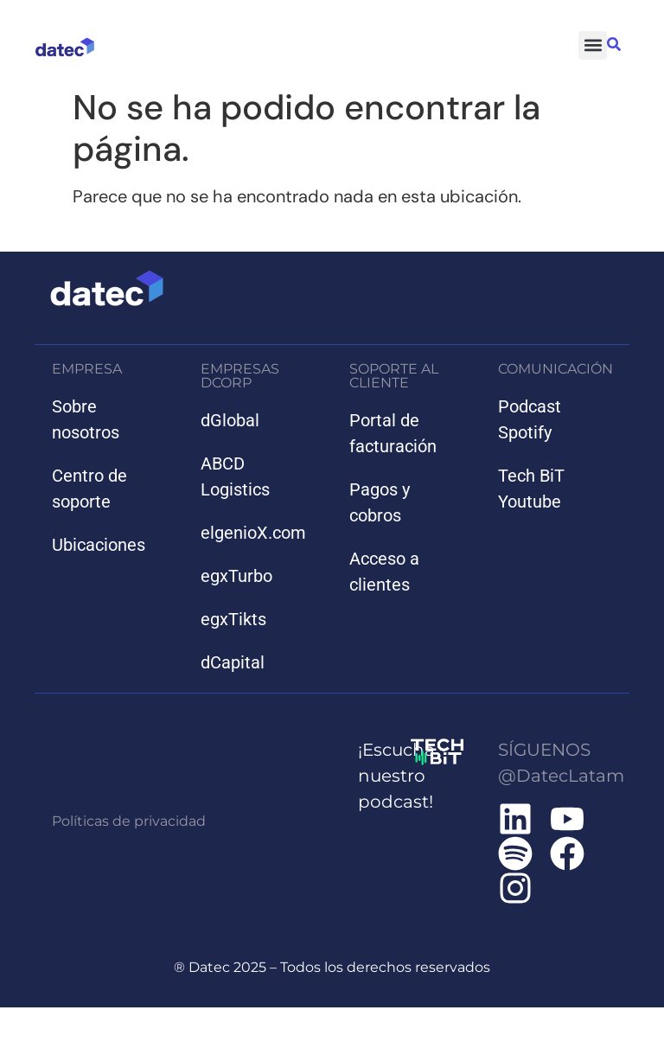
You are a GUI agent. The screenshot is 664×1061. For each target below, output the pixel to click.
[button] (592, 45)
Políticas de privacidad (129, 821)
